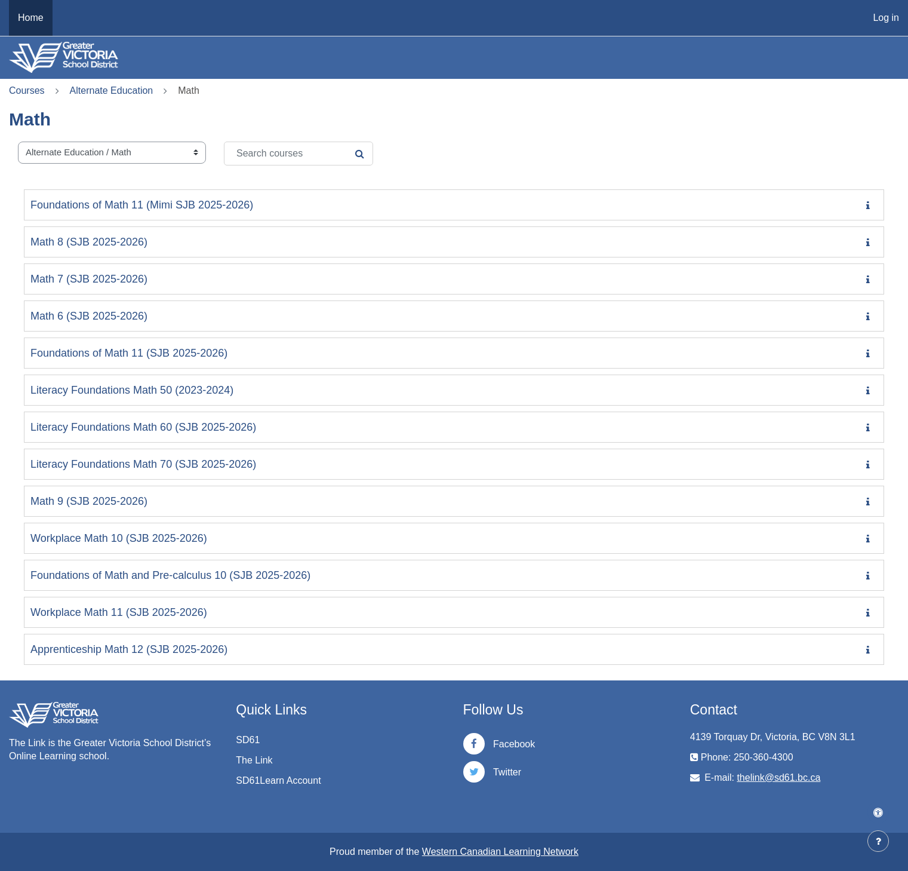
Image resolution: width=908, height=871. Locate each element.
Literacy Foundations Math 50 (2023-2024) (131, 390)
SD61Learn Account (278, 780)
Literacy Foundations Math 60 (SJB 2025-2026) (143, 427)
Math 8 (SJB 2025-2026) (88, 242)
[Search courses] (298, 153)
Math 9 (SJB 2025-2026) (88, 501)
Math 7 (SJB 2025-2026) (88, 279)
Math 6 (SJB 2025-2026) (88, 316)
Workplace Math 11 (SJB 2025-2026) (118, 612)
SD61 (248, 740)
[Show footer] (878, 841)
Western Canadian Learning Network (500, 852)
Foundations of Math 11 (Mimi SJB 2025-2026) (141, 205)
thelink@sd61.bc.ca (778, 777)
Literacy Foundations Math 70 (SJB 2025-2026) (143, 464)
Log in (886, 18)
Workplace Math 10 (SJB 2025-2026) (118, 538)
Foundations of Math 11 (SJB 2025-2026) (128, 353)
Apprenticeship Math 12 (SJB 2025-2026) (128, 649)
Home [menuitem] (31, 18)
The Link (254, 760)
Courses (27, 90)
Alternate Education (111, 90)
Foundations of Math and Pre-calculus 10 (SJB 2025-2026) (170, 575)
